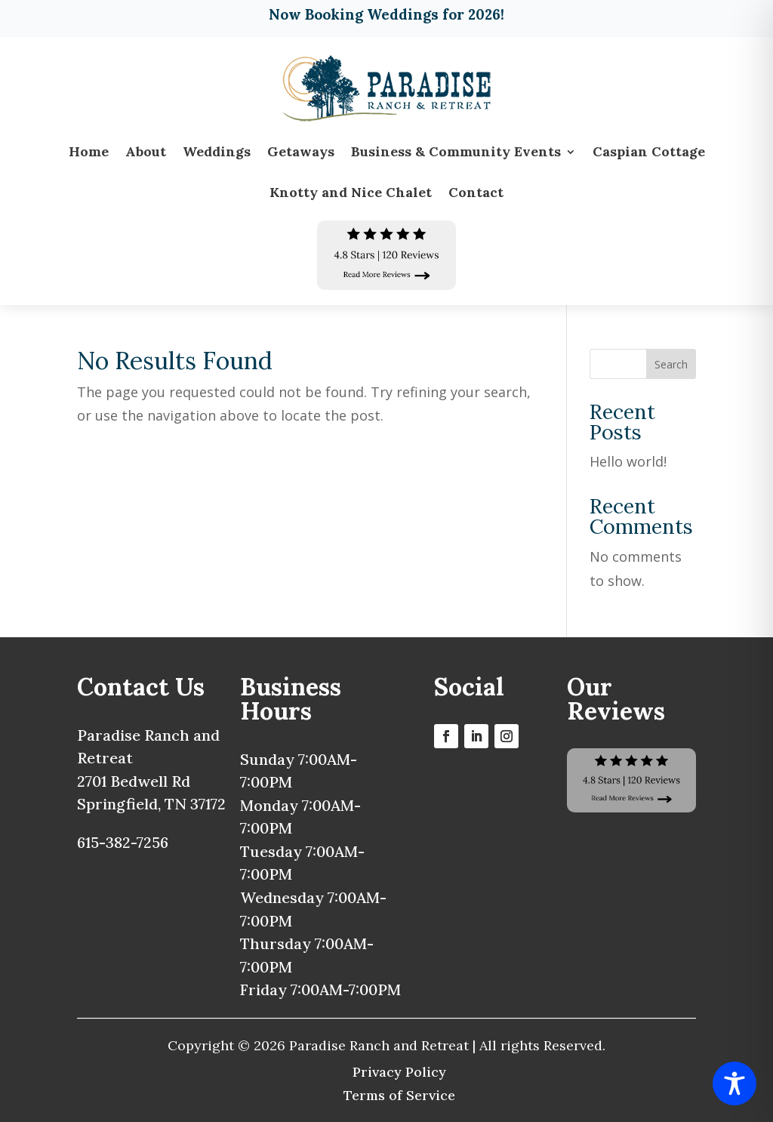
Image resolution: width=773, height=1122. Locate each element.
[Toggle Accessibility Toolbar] (734, 1083)
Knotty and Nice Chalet (350, 192)
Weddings (217, 151)
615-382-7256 (122, 842)
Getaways (300, 151)
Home (89, 151)
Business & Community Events (456, 151)
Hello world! (628, 461)
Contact (476, 192)
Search (671, 364)
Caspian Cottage (649, 151)
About (145, 151)
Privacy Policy (399, 1071)
